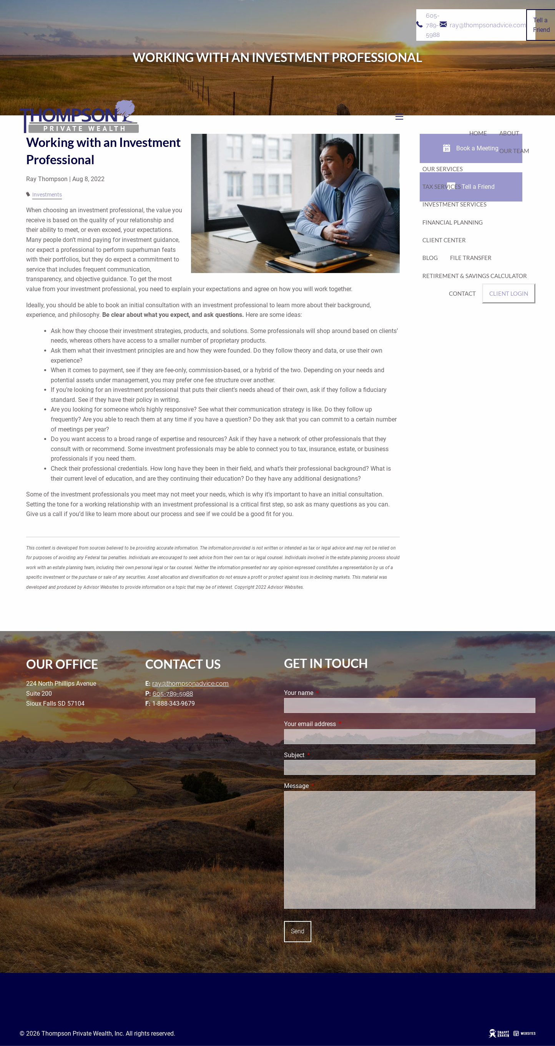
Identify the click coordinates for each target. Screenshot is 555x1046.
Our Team (514, 150)
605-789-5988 (433, 25)
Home (478, 133)
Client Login (508, 293)
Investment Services (454, 204)
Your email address (339, 724)
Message (325, 785)
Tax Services (441, 186)
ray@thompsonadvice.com (488, 24)
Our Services (442, 168)
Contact (462, 293)
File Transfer (471, 257)
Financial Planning (452, 222)
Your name (327, 692)
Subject (323, 755)
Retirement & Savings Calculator (474, 275)
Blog (430, 257)
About (509, 133)
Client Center (444, 240)
